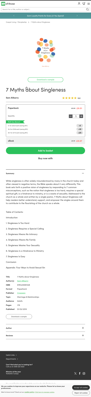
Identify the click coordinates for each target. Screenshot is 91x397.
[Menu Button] (88, 4)
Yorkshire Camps (12, 373)
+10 (79, 129)
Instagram (84, 373)
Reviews (9, 335)
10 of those (8, 4)
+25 (79, 132)
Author (9, 328)
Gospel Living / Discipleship (16, 22)
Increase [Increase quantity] (82, 116)
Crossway (21, 293)
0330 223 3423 (19, 366)
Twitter (75, 373)
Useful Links (10, 355)
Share (26, 88)
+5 (80, 125)
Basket (83, 3)
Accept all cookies (81, 387)
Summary (10, 173)
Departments (11, 359)
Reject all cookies (81, 393)
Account (79, 3)
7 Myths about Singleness (40, 22)
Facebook (79, 373)
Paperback (13, 107)
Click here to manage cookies (44, 392)
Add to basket (45, 150)
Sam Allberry (12, 97)
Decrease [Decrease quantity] (70, 116)
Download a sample (45, 79)
